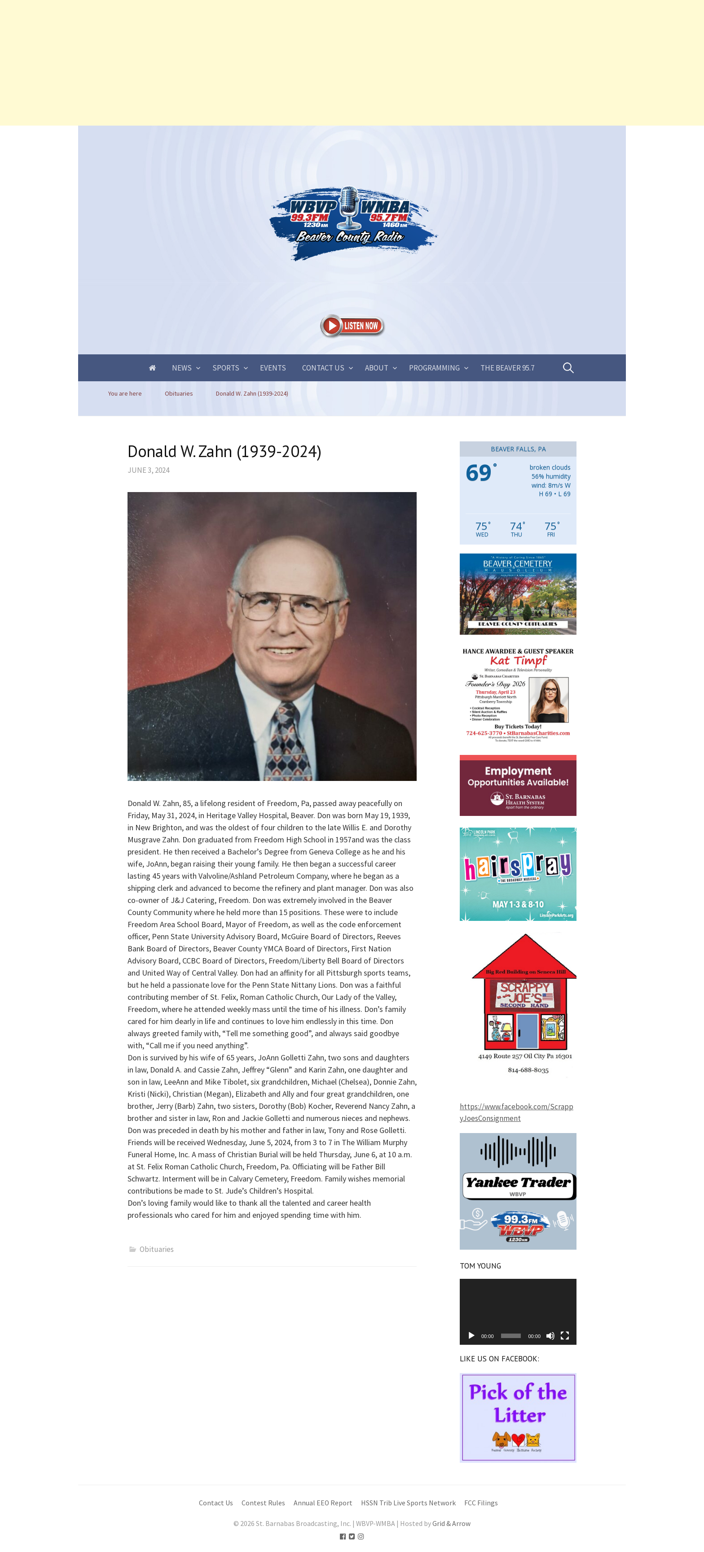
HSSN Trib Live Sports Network (408, 1503)
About (376, 368)
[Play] (471, 1335)
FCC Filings (481, 1503)
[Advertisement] (269, 63)
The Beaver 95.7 (507, 368)
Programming (434, 368)
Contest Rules (263, 1503)
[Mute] (550, 1335)
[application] (518, 1311)
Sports (225, 368)
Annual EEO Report (323, 1503)
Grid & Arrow (451, 1523)
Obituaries (157, 1249)
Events (273, 368)
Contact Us (323, 368)
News (182, 368)
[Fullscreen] (564, 1335)
